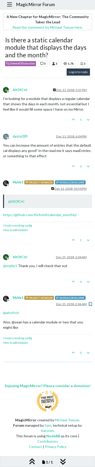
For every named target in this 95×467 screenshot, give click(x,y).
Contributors (47, 441)
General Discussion (20, 63)
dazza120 (20, 136)
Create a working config (17, 225)
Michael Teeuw (67, 420)
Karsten (47, 430)
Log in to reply (78, 72)
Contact (35, 446)
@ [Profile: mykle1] (10, 266)
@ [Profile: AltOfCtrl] (16, 201)
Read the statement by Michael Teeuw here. (47, 27)
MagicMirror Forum (35, 4)
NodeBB (53, 436)
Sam (48, 425)
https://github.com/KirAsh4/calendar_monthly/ (40, 215)
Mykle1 (18, 182)
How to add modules (15, 230)
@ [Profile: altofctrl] (11, 312)
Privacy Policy (55, 446)
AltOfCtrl (20, 90)
